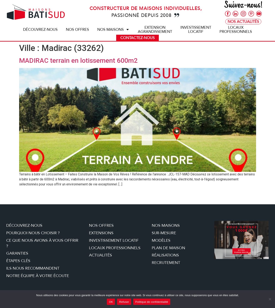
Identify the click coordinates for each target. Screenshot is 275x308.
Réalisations (165, 255)
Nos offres (77, 29)
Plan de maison (168, 248)
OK (111, 301)
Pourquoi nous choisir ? (33, 233)
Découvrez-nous (40, 29)
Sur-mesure (164, 233)
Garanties (17, 253)
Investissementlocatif (195, 29)
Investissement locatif (114, 240)
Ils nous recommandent (32, 268)
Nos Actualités (243, 21)
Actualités (100, 255)
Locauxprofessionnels (236, 29)
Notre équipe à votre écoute (37, 275)
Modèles (161, 240)
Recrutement (166, 262)
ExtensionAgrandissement (155, 29)
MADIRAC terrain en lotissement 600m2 (78, 60)
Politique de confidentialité (151, 301)
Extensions (101, 233)
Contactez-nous (137, 37)
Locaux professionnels (115, 248)
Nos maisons (113, 29)
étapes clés (18, 261)
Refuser (124, 301)
